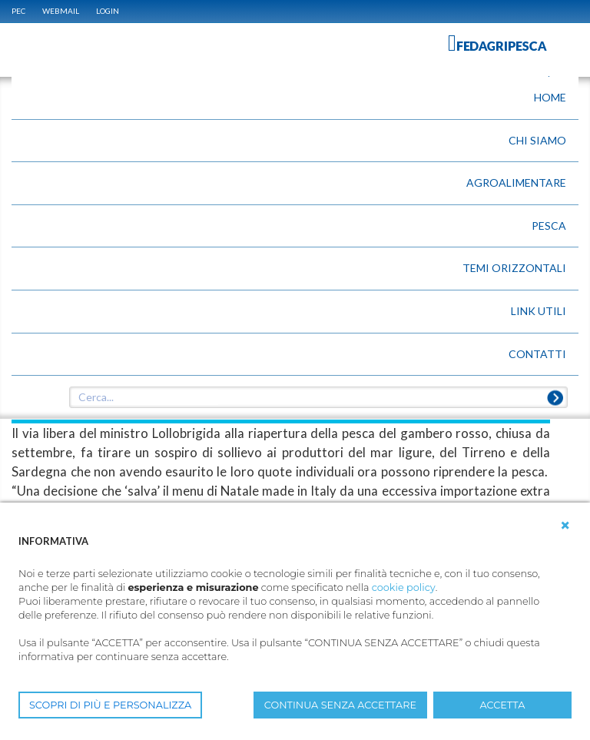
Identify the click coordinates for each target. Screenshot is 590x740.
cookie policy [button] (404, 587)
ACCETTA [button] (502, 705)
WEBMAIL (60, 10)
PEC (18, 10)
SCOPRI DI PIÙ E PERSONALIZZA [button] (110, 705)
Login (107, 10)
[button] (565, 525)
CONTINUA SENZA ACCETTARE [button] (340, 705)
